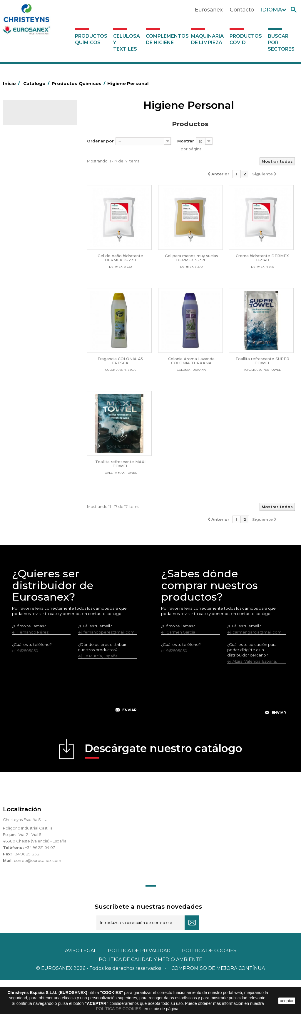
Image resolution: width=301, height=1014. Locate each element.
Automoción (26, 156)
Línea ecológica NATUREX (39, 374)
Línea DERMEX (28, 365)
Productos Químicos (91, 39)
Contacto (242, 9)
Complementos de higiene (167, 39)
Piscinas (22, 401)
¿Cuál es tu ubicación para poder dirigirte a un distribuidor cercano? (252, 683)
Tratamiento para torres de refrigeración (39, 424)
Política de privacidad (139, 984)
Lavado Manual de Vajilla (37, 310)
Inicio (12, 83)
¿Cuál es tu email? (95, 659)
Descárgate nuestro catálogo (163, 784)
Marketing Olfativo (32, 138)
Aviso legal (80, 984)
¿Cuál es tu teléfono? (32, 678)
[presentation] (74, 723)
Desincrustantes (30, 184)
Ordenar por (100, 141)
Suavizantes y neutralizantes (26, 270)
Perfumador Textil (31, 283)
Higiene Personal (30, 202)
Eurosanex (209, 9)
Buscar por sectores (281, 42)
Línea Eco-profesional (35, 383)
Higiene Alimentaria (33, 193)
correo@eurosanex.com (37, 894)
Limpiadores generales (36, 347)
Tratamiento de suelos (35, 410)
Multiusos (23, 392)
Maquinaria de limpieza (207, 39)
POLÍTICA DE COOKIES (119, 1008)
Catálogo (30, 117)
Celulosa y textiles (126, 42)
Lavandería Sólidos (32, 256)
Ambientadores (29, 147)
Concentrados (28, 166)
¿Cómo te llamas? (29, 659)
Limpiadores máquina (35, 356)
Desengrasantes (30, 175)
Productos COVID (246, 39)
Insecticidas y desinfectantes (26, 216)
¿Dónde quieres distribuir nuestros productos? (102, 681)
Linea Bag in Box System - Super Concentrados (38, 324)
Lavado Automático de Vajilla (35, 297)
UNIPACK (23, 437)
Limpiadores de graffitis (36, 337)
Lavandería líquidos (32, 247)
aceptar (287, 1000)
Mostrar (185, 141)
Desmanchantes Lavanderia (29, 234)
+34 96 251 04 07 (40, 881)
